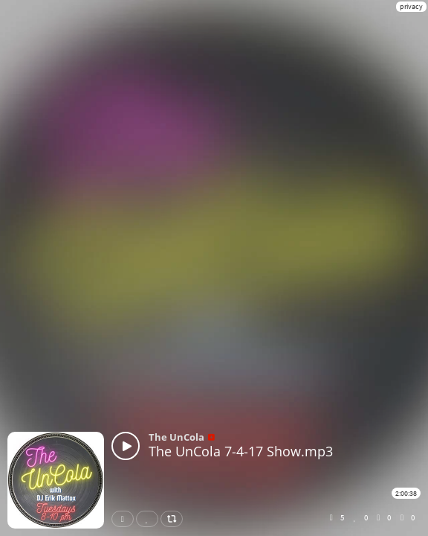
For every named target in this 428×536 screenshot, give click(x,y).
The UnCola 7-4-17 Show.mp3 (241, 451)
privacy (411, 6)
